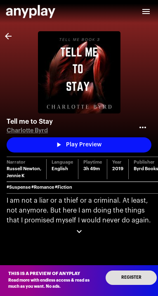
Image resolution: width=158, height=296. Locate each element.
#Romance (42, 187)
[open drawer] (146, 11)
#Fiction (63, 187)
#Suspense (19, 187)
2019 (117, 168)
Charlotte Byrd (27, 130)
